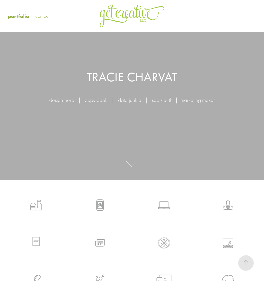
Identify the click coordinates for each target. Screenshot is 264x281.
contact (42, 16)
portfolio (18, 16)
